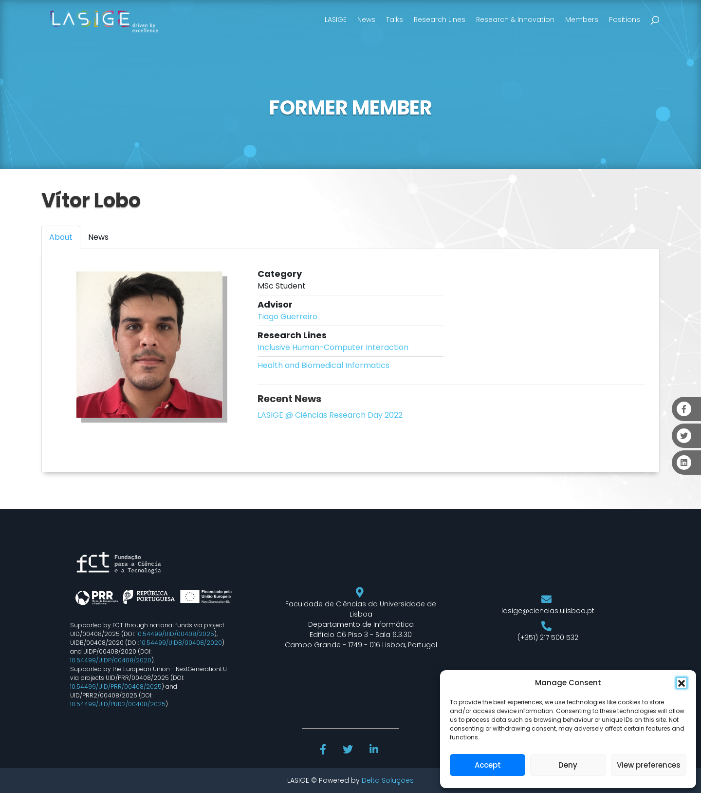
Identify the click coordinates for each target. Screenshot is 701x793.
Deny (567, 765)
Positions (624, 19)
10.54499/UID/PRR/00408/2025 (116, 686)
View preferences (649, 765)
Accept (488, 765)
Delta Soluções (388, 780)
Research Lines (439, 19)
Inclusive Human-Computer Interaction (333, 347)
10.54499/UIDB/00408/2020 (181, 642)
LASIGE (336, 19)
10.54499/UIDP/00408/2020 (110, 660)
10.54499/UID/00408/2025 (175, 634)
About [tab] (61, 237)
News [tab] (98, 237)
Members (581, 19)
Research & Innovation (515, 19)
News (366, 19)
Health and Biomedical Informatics (323, 365)
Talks (394, 19)
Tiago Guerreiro (287, 316)
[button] (681, 683)
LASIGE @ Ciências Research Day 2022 (330, 415)
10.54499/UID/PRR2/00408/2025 (118, 704)
